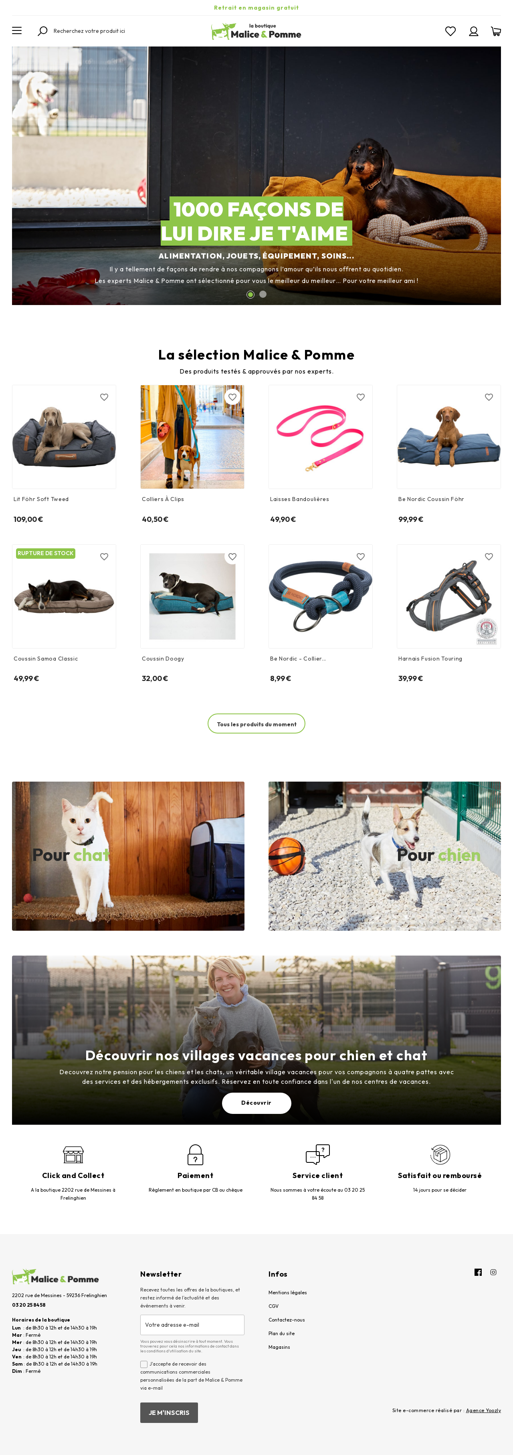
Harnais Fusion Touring (430, 658)
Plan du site (282, 1333)
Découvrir (256, 1102)
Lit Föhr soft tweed (41, 499)
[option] (256, 175)
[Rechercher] (98, 31)
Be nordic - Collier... (298, 658)
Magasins (279, 1347)
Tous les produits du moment (257, 724)
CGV (274, 1306)
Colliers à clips (163, 499)
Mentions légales (288, 1292)
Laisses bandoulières (299, 499)
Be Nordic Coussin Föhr (431, 499)
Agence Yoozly (483, 1410)
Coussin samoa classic (46, 658)
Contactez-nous (287, 1320)
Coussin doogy (163, 658)
